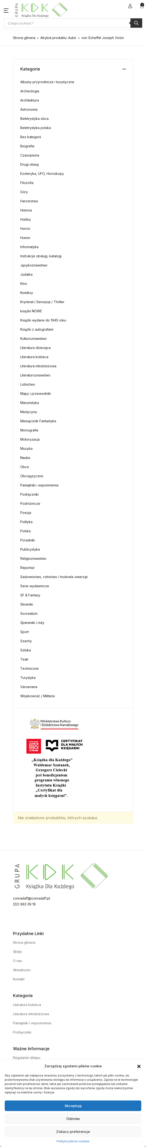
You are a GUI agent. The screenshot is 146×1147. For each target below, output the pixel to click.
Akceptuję (73, 1106)
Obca (24, 467)
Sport (24, 632)
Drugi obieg (29, 164)
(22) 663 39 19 (24, 904)
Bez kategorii (30, 137)
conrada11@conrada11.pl (31, 898)
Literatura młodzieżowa (38, 366)
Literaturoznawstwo (35, 375)
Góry (24, 192)
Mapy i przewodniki (35, 393)
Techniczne (29, 668)
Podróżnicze (30, 503)
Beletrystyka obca (34, 119)
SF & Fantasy (30, 595)
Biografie (27, 146)
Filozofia (26, 183)
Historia (26, 210)
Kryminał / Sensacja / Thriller (42, 302)
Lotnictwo (27, 384)
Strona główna (24, 38)
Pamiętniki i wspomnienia (39, 485)
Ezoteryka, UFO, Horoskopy (42, 174)
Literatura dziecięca (35, 348)
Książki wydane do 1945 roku (43, 320)
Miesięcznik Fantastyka (38, 421)
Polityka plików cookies (73, 1141)
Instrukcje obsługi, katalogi (41, 256)
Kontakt (19, 979)
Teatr (24, 659)
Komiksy (26, 293)
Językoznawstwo (33, 265)
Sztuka (25, 650)
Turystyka (28, 678)
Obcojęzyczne (31, 476)
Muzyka (26, 448)
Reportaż (27, 568)
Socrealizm (29, 613)
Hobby (25, 219)
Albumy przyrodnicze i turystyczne (47, 82)
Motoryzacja (30, 439)
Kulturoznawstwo (33, 339)
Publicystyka (30, 549)
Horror (25, 229)
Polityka (26, 522)
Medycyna (28, 412)
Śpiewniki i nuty (32, 623)
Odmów (73, 1118)
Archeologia (29, 91)
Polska (25, 531)
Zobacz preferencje (73, 1131)
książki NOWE (31, 311)
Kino (23, 284)
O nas (17, 961)
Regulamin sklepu (26, 1058)
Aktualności (22, 970)
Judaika (26, 274)
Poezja (25, 513)
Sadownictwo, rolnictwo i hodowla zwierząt (54, 577)
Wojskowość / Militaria (37, 696)
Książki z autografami (36, 329)
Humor (25, 238)
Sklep (17, 952)
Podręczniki (29, 494)
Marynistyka (29, 403)
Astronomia (29, 109)
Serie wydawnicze (34, 586)
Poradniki (27, 540)
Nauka (25, 458)
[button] (139, 1066)
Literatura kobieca (34, 357)
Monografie (29, 430)
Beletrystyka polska (35, 128)
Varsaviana (28, 687)
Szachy (26, 641)
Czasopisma (29, 155)
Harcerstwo (29, 201)
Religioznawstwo (33, 558)
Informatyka (29, 247)
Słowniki (26, 604)
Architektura (29, 100)
